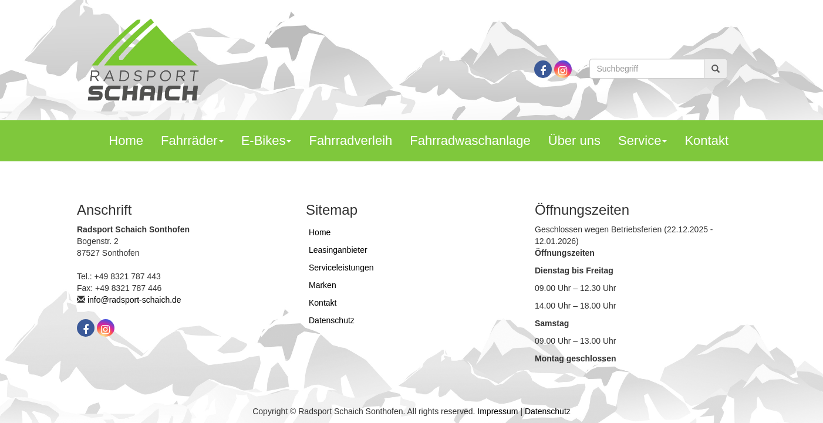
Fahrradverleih (350, 140)
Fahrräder (192, 140)
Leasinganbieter (338, 250)
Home (126, 140)
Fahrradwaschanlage (470, 140)
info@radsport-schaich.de (134, 299)
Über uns (574, 140)
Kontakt (706, 140)
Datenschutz (332, 320)
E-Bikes (266, 140)
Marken (322, 285)
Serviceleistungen (341, 267)
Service (642, 140)
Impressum (497, 411)
